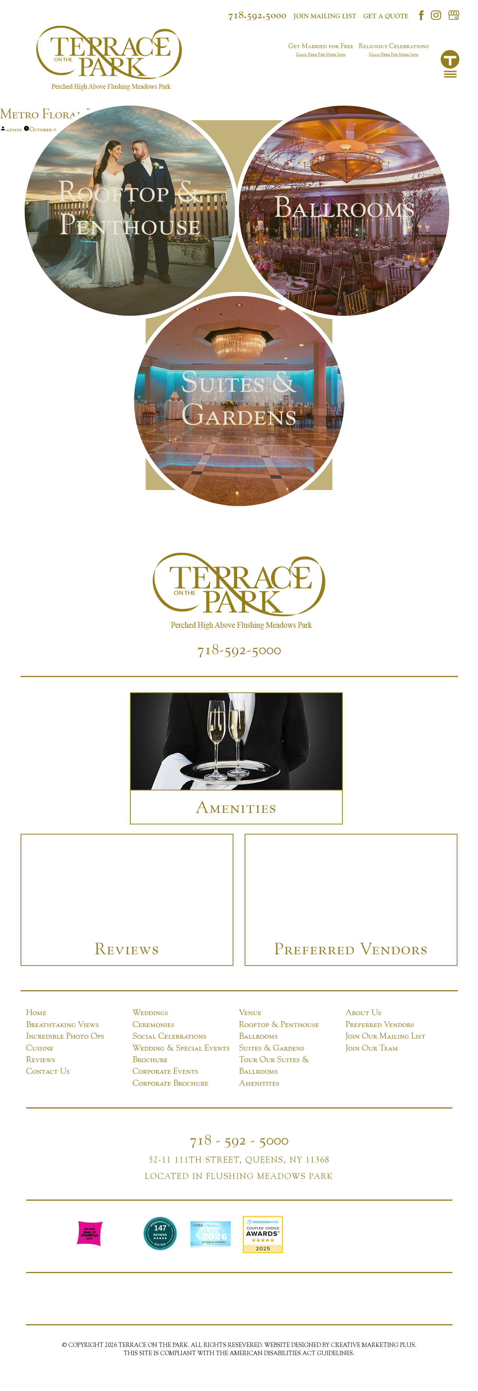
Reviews (40, 1058)
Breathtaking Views (62, 1023)
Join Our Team (371, 1047)
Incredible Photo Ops (65, 1035)
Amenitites (259, 1082)
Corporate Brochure (170, 1082)
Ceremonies (153, 1023)
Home (36, 1011)
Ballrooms (258, 1035)
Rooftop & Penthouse (279, 1023)
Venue (250, 1011)
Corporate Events (165, 1070)
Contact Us (48, 1070)
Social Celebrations (170, 1035)
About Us (363, 1011)
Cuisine (39, 1047)
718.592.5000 (257, 15)
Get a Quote (385, 16)
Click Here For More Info (320, 54)
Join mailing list (325, 16)
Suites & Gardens (271, 1047)
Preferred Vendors (379, 1023)
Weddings (150, 1011)
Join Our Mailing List (385, 1035)
